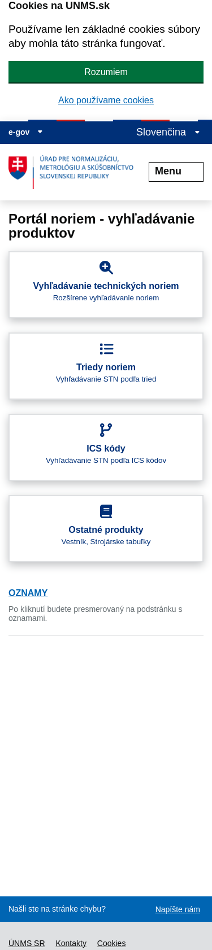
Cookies (111, 943)
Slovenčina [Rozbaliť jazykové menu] (168, 132)
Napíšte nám (177, 909)
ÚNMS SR (26, 943)
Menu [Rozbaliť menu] (176, 171)
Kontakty (70, 943)
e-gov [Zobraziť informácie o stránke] (25, 132)
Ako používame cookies (106, 100)
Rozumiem (105, 72)
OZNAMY (27, 593)
